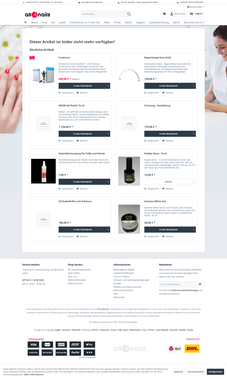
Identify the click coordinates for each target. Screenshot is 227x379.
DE (93, 330)
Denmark (174, 330)
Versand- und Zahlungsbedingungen (131, 280)
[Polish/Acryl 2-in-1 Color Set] (85, 22)
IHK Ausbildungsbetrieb (79, 269)
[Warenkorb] (196, 14)
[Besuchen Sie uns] (193, 22)
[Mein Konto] (178, 14)
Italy (120, 330)
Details (179, 181)
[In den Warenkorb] (84, 86)
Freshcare (64, 57)
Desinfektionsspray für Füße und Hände (82, 153)
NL (153, 330)
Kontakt (117, 283)
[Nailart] (128, 22)
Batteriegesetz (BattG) (124, 269)
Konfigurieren (215, 371)
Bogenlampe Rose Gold (157, 57)
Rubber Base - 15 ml (155, 153)
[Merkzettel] (164, 14)
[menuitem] (106, 14)
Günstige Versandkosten (90, 2)
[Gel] (53, 22)
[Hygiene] (140, 22)
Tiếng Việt (76, 330)
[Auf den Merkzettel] (82, 92)
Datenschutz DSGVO (123, 290)
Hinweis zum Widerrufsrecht (127, 287)
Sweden (182, 330)
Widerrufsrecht (75, 283)
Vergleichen (66, 92)
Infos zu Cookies (121, 276)
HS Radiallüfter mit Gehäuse (75, 201)
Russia (190, 330)
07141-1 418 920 (33, 280)
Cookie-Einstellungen (124, 273)
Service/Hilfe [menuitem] (195, 7)
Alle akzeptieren (196, 371)
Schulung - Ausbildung (157, 105)
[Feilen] (107, 22)
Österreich (104, 330)
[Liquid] (62, 22)
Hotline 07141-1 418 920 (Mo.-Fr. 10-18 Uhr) (42, 2)
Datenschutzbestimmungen (185, 290)
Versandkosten (103, 309)
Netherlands (134, 330)
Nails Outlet (73, 273)
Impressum (119, 297)
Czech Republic (161, 330)
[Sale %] (176, 22)
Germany (66, 330)
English (58, 330)
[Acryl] (44, 22)
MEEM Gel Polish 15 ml (71, 105)
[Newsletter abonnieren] (200, 284)
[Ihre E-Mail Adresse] (177, 284)
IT (98, 330)
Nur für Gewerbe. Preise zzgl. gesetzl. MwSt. (137, 2)
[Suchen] (129, 14)
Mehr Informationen (34, 374)
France (114, 330)
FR (96, 330)
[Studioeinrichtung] (159, 22)
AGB (116, 293)
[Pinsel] (117, 22)
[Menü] (34, 22)
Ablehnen (178, 371)
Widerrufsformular (77, 280)
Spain (125, 330)
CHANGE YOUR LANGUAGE (191, 2)
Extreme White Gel (155, 201)
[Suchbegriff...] (106, 14)
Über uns (72, 276)
